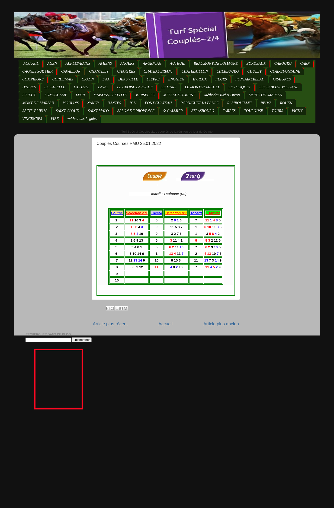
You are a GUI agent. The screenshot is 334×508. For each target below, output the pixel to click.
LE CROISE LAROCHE (135, 87)
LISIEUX (29, 95)
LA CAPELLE (54, 87)
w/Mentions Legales (82, 119)
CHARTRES (126, 71)
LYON (80, 95)
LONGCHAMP (56, 95)
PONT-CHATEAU (158, 103)
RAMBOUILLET (239, 103)
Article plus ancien (221, 323)
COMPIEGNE (33, 79)
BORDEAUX (256, 63)
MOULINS (71, 103)
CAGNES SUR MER (37, 71)
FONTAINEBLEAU (249, 79)
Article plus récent (110, 323)
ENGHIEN (176, 79)
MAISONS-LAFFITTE (110, 95)
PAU (132, 103)
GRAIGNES (282, 79)
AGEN (52, 63)
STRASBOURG (202, 111)
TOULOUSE (253, 111)
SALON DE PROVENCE (135, 111)
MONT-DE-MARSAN (38, 103)
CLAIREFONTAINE (285, 71)
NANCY (93, 103)
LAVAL (103, 87)
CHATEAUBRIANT (158, 71)
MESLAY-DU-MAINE (179, 95)
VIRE (55, 119)
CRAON (88, 79)
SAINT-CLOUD (67, 111)
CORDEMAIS (62, 79)
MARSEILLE (145, 95)
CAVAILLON (70, 71)
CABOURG (283, 63)
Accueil (165, 323)
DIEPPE (153, 79)
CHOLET (254, 71)
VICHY (297, 111)
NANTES (114, 103)
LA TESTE (82, 87)
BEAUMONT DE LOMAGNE (216, 63)
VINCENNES (32, 119)
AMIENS (105, 63)
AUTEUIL (177, 63)
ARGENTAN (152, 63)
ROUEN (286, 103)
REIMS (266, 103)
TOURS (277, 111)
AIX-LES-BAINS (77, 63)
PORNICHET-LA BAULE (199, 103)
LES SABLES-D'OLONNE (278, 87)
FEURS (221, 79)
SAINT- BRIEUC (34, 111)
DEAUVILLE (128, 79)
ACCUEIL (31, 63)
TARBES (229, 111)
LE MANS (168, 87)
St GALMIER (173, 111)
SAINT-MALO (98, 111)
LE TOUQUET (239, 87)
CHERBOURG (227, 71)
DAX (106, 79)
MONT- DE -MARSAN (265, 95)
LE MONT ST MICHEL (202, 87)
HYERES (29, 87)
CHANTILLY (98, 71)
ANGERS (127, 63)
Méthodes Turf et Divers (222, 95)
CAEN (305, 63)
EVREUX (200, 79)
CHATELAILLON (194, 71)
